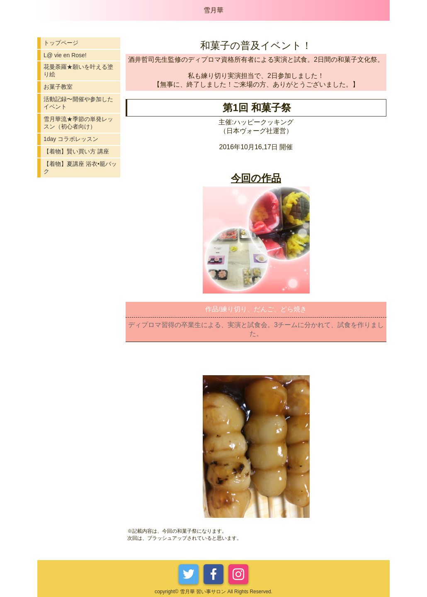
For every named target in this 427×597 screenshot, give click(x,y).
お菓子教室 (58, 86)
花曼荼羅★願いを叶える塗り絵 (78, 70)
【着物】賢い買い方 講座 (76, 151)
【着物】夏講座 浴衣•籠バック (80, 167)
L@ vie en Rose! (65, 55)
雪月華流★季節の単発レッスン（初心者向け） (78, 123)
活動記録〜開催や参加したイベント (78, 103)
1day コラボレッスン (71, 139)
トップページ (61, 42)
